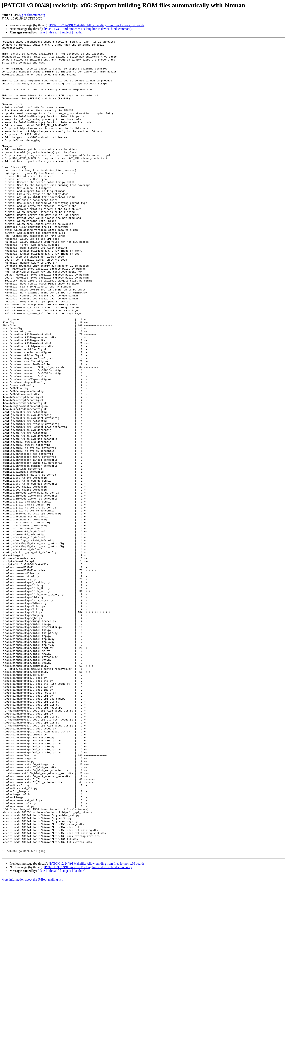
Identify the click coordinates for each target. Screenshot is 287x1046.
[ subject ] (66, 32)
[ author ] (80, 32)
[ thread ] (53, 32)
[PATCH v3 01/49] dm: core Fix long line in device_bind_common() (88, 28)
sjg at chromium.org (32, 15)
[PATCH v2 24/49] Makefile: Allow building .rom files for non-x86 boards (96, 25)
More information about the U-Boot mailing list (32, 1042)
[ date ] (42, 32)
